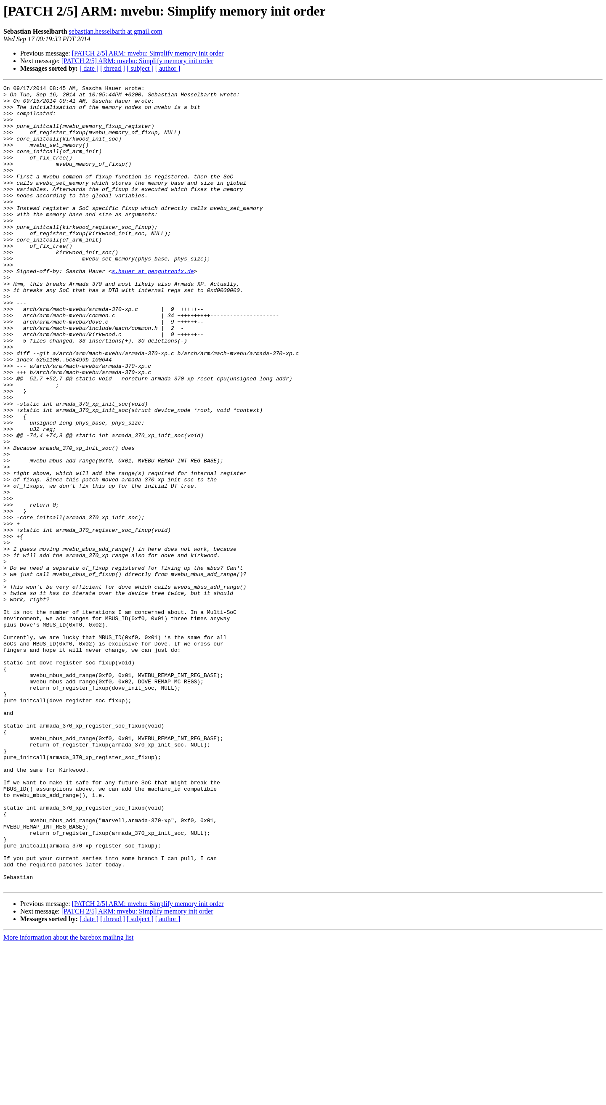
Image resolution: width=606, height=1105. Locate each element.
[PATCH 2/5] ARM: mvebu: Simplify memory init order (148, 53)
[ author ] (168, 68)
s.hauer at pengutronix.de (153, 309)
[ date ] (89, 68)
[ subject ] (140, 68)
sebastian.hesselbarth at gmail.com (115, 31)
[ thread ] (112, 68)
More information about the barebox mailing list (68, 1097)
